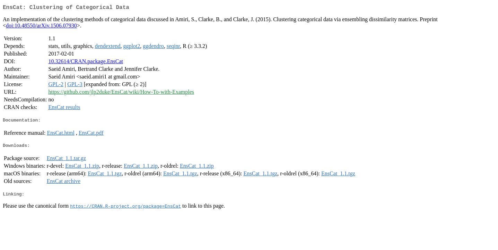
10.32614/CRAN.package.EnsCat (85, 63)
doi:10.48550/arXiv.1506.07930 (41, 27)
